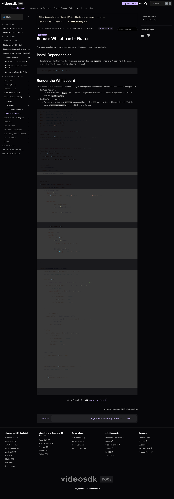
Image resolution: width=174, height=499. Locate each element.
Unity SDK (9, 462)
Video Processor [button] (10, 138)
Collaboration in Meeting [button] (13, 97)
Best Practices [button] (8, 146)
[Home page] (39, 28)
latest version (76, 22)
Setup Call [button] (8, 81)
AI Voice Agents (60, 8)
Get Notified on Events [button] (12, 93)
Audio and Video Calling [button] (12, 76)
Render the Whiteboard (150, 20)
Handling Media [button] (10, 85)
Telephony (73, 8)
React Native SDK (12, 448)
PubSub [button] (9, 101)
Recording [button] (8, 122)
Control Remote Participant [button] (14, 118)
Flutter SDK (10, 459)
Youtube (109, 455)
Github (109, 441)
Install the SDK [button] (9, 37)
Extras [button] (6, 142)
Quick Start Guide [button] (10, 41)
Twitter (109, 448)
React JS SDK (11, 441)
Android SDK (10, 452)
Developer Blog (78, 438)
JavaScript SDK (11, 445)
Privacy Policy (145, 452)
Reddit (109, 452)
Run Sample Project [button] (11, 58)
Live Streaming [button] (9, 126)
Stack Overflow (112, 445)
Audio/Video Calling (19, 8)
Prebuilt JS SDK (11, 438)
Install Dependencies (149, 17)
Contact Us (144, 438)
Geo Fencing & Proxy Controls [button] (15, 134)
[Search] (161, 3)
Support (143, 445)
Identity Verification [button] (11, 154)
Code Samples (87, 8)
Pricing (143, 441)
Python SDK (10, 466)
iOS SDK (8, 455)
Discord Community (114, 438)
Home (5, 8)
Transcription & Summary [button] (13, 130)
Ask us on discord (95, 400)
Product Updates (79, 448)
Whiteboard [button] (10, 105)
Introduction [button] (8, 24)
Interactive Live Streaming (40, 8)
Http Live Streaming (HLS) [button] (13, 150)
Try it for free (130, 3)
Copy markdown (125, 29)
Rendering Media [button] (10, 89)
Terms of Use (145, 448)
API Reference (78, 441)
